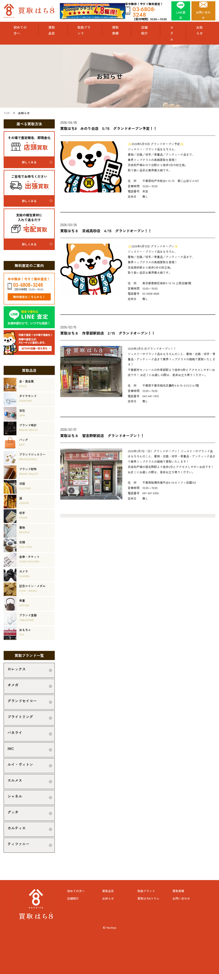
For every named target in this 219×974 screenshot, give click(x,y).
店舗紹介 (144, 30)
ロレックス (16, 669)
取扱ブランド (84, 30)
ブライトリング (20, 716)
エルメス (14, 780)
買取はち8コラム (148, 898)
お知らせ (199, 30)
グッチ (12, 812)
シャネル (14, 796)
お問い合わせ (181, 898)
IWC (10, 748)
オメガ (12, 684)
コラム (171, 33)
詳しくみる (29, 162)
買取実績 (115, 30)
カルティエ (16, 828)
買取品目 (108, 891)
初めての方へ (20, 30)
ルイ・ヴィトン (20, 764)
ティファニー (18, 843)
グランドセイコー (22, 700)
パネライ (14, 732)
